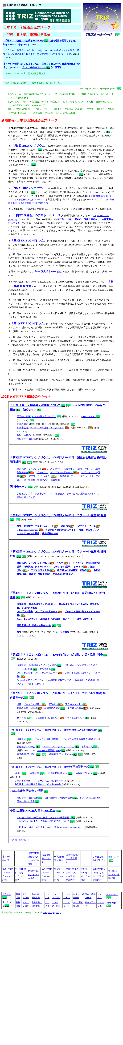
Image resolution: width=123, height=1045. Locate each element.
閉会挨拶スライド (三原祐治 (73, 604)
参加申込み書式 (54, 708)
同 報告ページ (21, 486)
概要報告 (21, 604)
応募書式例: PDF (75, 717)
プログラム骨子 (25, 611)
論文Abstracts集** (76, 704)
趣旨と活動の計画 (26, 435)
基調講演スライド (89, 493)
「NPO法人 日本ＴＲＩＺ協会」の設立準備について (46, 821)
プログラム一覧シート (64, 472)
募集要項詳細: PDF (57, 773)
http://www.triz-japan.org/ (16, 44)
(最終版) (92, 739)
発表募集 (68, 468)
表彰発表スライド (26, 497)
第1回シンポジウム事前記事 (114, 874)
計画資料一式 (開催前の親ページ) (36, 625)
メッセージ (55, 468)
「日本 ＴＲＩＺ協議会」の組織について (35, 405)
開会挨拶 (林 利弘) (26, 746)
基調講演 (64, 476)
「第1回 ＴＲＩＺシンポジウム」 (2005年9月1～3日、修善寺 (40, 766)
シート (52, 526)
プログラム (42, 472)
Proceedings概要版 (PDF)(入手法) (55, 680)
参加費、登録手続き (39, 574)
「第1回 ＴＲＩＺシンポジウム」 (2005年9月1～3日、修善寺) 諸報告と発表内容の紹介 (56, 730)
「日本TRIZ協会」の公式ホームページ (26, 40)
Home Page (111, 903)
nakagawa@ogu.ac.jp (52, 912)
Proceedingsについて (27, 619)
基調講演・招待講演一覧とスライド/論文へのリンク (66, 619)
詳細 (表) (67, 526)
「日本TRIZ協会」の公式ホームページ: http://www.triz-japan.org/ (49, 827)
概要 (19, 526)
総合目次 (6, 894)
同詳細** (55, 704)
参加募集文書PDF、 (36, 784)
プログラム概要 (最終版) (47, 739)
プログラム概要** (35, 704)
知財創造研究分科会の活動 (61, 797)
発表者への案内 (83, 468)
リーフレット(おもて (41, 563)
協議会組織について (46, 859)
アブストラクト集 (89, 526)
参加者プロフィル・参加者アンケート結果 (56, 493)
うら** (62, 563)
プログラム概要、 (24, 780)
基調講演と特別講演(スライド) (61, 529)
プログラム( (41, 526)
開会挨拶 (21, 493)
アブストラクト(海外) (42, 476)
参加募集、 (20, 784)
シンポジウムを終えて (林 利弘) (59, 746)
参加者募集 (22, 708)
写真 (30, 493)
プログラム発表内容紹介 (75, 739)
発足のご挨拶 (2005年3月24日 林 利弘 (36, 416)
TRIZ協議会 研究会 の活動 (29, 790)
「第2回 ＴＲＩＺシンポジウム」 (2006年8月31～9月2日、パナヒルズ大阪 (55, 693)
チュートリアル (79, 476)
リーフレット (37, 468)
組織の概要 (22, 424)
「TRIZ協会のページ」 (36, 67)
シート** (80, 566)
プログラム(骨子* (62, 566)
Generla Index (112, 894)
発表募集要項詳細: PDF (47, 717)
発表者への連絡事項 (67, 570)
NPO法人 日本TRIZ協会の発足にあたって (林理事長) (46, 817)
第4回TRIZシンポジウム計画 (33, 874)
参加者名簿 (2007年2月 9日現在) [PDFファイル (43, 427)
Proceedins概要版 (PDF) (49, 750)
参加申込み (42, 480)
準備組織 (55, 480)
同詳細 (85, 570)
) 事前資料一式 (82, 766)
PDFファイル (91, 416)
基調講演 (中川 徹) (26, 754)
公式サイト (31, 409)
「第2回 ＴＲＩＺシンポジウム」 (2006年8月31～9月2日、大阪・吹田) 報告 (56, 654)
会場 (23, 480)
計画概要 (21, 468)
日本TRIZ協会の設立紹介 (72, 859)
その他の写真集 (29, 608)
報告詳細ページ (50, 533)
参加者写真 (45, 669)
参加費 (31, 480)
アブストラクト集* (43, 570)
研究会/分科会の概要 (27, 438)
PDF (60, 780)
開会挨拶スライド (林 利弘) (42, 604)
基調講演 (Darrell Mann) (61, 754)
